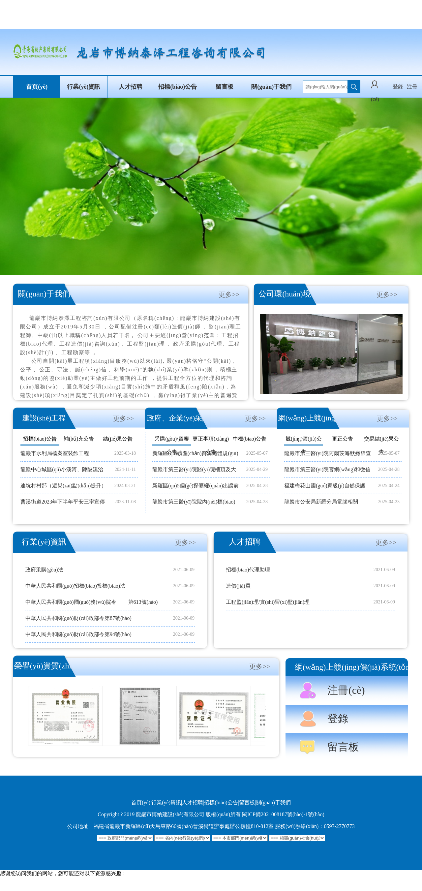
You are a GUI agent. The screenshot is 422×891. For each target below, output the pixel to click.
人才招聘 (130, 86)
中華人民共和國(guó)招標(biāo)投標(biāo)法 (75, 586)
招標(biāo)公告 (177, 86)
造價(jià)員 (238, 586)
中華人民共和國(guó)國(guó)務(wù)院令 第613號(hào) (91, 602)
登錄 (398, 86)
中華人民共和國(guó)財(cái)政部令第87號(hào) (78, 618)
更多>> (229, 294)
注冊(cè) (346, 690)
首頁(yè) (36, 86)
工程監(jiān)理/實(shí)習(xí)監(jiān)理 (268, 602)
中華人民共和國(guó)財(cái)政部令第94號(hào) (78, 634)
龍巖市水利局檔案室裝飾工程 (54, 453)
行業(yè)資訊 (83, 86)
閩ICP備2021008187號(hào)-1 (275, 814)
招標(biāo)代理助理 (248, 569)
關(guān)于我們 (271, 86)
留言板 (224, 86)
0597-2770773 (339, 826)
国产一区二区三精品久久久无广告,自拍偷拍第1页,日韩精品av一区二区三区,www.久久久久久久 (109, 887)
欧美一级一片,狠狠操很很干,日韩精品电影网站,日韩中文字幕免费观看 (81, 880)
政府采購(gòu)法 (44, 569)
